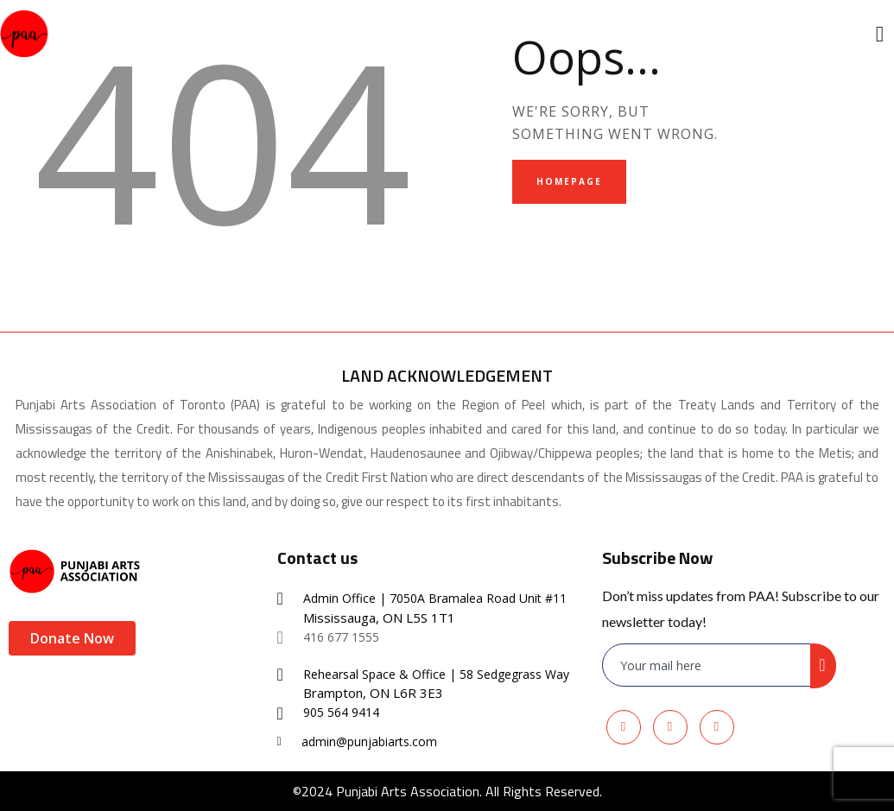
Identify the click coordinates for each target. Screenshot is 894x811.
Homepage (569, 181)
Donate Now (72, 638)
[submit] (822, 665)
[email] (707, 665)
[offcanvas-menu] (879, 34)
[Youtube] (670, 727)
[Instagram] (717, 727)
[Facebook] (623, 727)
